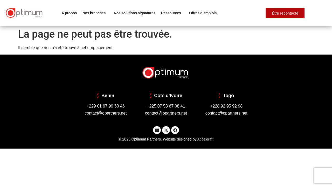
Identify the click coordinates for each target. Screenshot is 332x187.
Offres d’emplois (203, 13)
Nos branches (95, 13)
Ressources (172, 13)
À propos (69, 13)
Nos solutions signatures (134, 13)
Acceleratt (205, 139)
